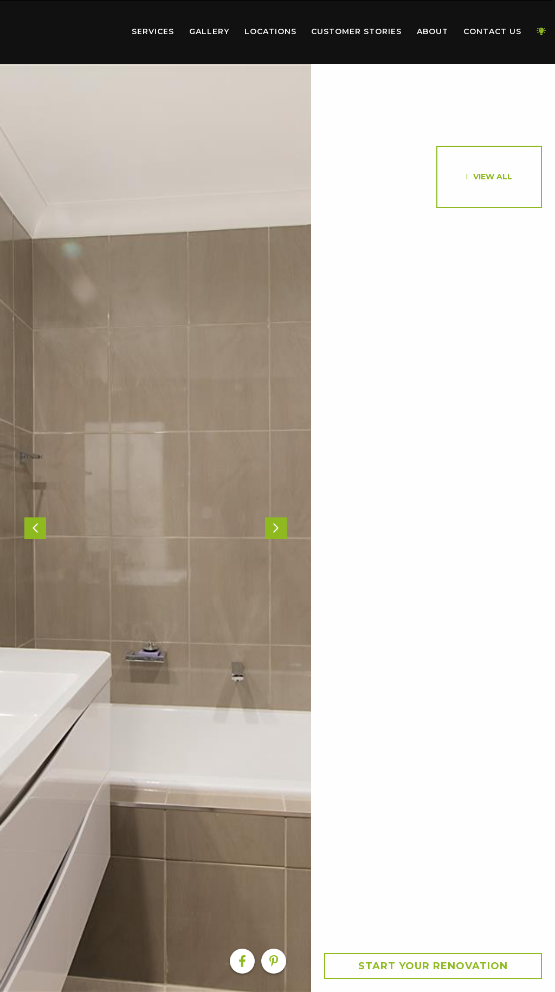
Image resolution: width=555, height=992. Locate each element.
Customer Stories (356, 31)
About (432, 31)
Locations (270, 31)
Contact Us (492, 31)
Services (153, 31)
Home (62, 29)
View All (492, 176)
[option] (155, 528)
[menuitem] (62, 32)
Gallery (209, 31)
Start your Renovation (433, 966)
